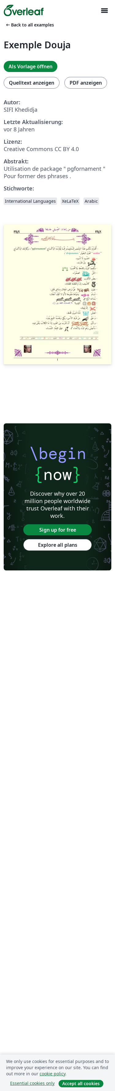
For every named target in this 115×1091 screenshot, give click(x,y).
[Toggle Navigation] (104, 10)
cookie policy (52, 1074)
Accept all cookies (81, 1083)
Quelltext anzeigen (31, 82)
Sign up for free (57, 529)
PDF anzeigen (86, 82)
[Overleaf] (24, 10)
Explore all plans (57, 545)
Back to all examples (29, 25)
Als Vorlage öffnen (30, 66)
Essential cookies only (32, 1083)
